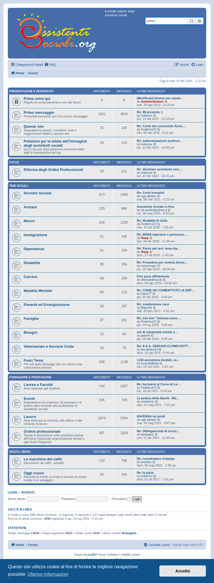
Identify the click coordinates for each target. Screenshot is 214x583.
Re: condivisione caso (153, 304)
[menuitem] (49, 64)
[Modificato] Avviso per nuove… (160, 98)
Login (12, 492)
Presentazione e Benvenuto (31, 91)
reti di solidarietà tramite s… (157, 332)
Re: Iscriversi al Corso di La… (158, 384)
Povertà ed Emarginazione (47, 305)
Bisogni (30, 332)
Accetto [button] (182, 571)
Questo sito (34, 126)
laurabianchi (149, 349)
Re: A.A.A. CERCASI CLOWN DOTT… (164, 346)
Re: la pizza (145, 472)
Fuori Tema (33, 360)
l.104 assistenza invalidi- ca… (158, 360)
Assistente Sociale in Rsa (155, 206)
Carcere (30, 277)
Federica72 (148, 129)
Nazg (144, 238)
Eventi (29, 398)
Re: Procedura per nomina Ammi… (162, 262)
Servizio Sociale (38, 193)
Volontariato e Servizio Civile (49, 346)
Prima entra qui (37, 98)
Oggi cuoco (34, 473)
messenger (148, 265)
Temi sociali (18, 185)
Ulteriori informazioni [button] (48, 574)
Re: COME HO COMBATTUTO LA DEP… (166, 290)
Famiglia (31, 318)
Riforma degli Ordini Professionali (53, 170)
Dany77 (146, 293)
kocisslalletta (149, 363)
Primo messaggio (39, 112)
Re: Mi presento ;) (150, 112)
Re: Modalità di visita (152, 220)
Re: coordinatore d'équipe (156, 458)
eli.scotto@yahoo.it (154, 210)
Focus (14, 162)
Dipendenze (34, 249)
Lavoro (30, 417)
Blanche (146, 307)
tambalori (147, 434)
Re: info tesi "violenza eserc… (159, 318)
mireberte (147, 401)
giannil (145, 335)
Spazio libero (20, 451)
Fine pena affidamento (153, 276)
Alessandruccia (151, 279)
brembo (146, 462)
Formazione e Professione (30, 377)
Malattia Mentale (38, 291)
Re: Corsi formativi (150, 192)
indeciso (146, 115)
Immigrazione (35, 235)
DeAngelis (129, 533)
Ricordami (121, 498)
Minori (29, 221)
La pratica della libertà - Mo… (158, 398)
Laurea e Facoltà (38, 385)
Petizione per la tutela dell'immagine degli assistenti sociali (55, 143)
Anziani (30, 207)
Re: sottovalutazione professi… (160, 140)
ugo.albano (148, 196)
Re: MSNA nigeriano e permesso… (162, 234)
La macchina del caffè (43, 459)
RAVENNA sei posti (151, 416)
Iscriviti (28, 492)
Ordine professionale (42, 431)
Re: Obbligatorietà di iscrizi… (158, 431)
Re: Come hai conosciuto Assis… (161, 126)
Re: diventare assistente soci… (159, 169)
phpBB (91, 554)
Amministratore (152, 101)
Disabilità (32, 263)
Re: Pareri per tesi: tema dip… (159, 248)
